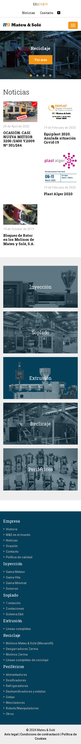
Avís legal (11, 734)
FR (46, 4)
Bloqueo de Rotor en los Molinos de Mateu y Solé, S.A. (18, 239)
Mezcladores (15, 702)
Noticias (28, 13)
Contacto (46, 13)
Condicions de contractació (40, 734)
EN (41, 4)
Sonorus (12, 588)
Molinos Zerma (17, 654)
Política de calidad (19, 557)
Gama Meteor (15, 572)
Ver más (40, 60)
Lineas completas (18, 629)
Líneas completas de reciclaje (27, 660)
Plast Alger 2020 (58, 194)
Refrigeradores (17, 686)
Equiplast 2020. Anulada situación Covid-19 (60, 138)
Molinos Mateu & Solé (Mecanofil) (29, 643)
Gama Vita (13, 577)
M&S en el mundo (18, 535)
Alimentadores (16, 674)
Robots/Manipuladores (22, 708)
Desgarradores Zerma (22, 649)
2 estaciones (15, 608)
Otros (10, 714)
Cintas (10, 697)
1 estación (13, 603)
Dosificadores (16, 680)
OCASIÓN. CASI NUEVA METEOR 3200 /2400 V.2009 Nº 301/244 (19, 138)
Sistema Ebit (14, 614)
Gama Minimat (16, 583)
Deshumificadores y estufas (26, 691)
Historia (11, 529)
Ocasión (12, 546)
